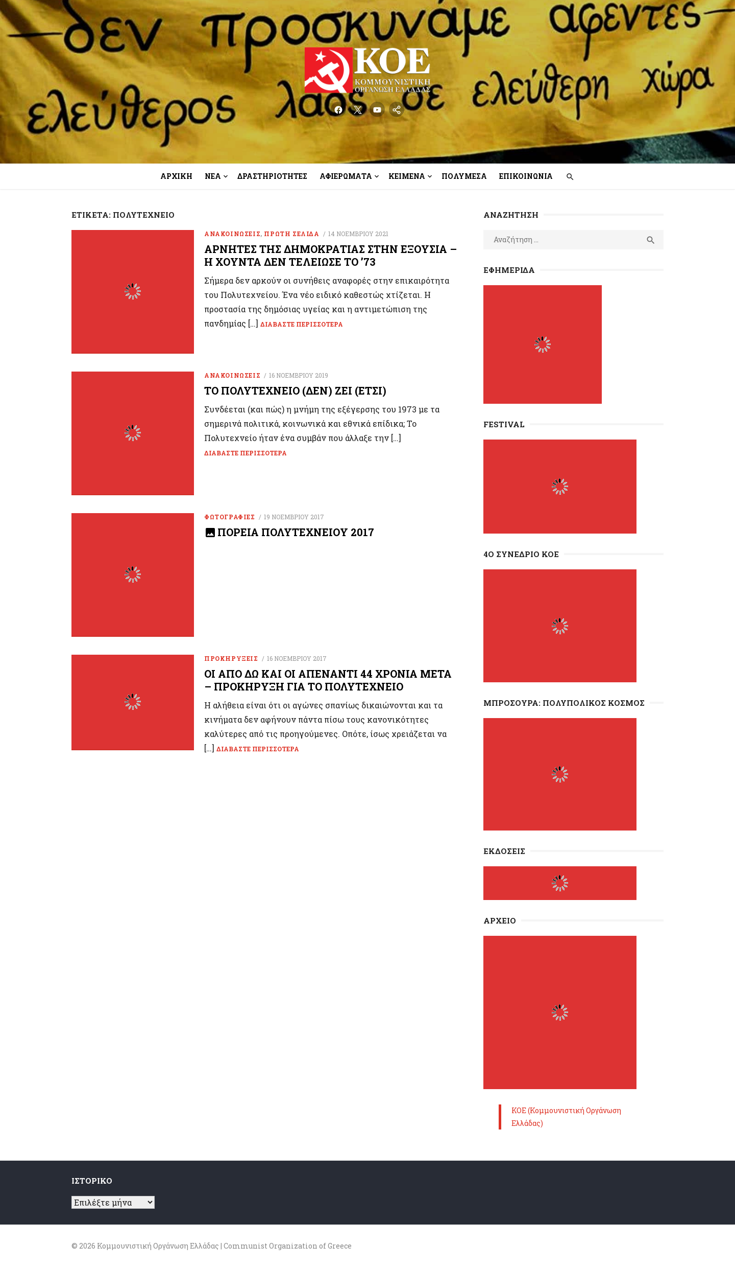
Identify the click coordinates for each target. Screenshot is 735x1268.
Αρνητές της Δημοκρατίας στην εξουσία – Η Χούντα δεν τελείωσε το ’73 (330, 255)
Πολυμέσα (464, 176)
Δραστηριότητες (272, 176)
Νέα (213, 176)
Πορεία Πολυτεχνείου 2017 (295, 534)
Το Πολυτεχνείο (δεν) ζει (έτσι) (295, 391)
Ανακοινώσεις (232, 233)
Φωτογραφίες (229, 519)
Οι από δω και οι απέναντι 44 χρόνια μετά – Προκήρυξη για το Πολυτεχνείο (328, 683)
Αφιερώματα (346, 176)
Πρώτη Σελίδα (291, 233)
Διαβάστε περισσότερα (301, 324)
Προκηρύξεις (231, 661)
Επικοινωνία (526, 176)
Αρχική (176, 176)
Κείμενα (406, 176)
